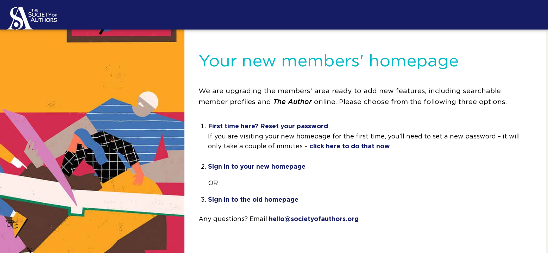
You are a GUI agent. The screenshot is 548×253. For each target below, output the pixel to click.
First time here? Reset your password (268, 126)
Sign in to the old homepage (253, 200)
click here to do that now (349, 146)
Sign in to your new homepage (257, 167)
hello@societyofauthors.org (314, 219)
